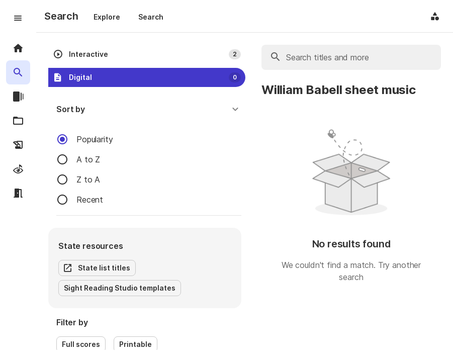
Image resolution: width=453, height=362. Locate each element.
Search (150, 17)
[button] (148, 109)
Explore (107, 17)
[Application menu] (435, 16)
